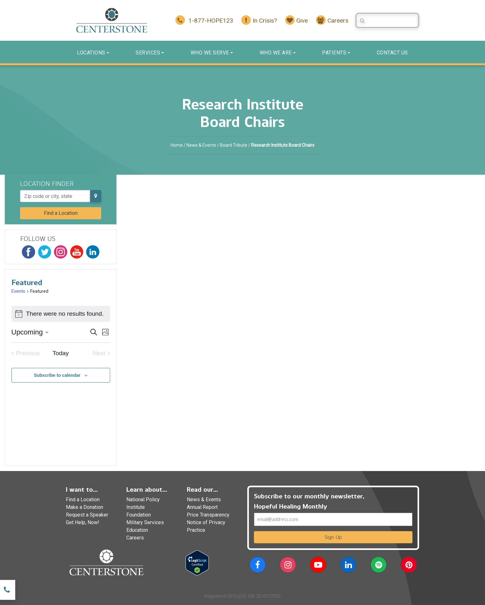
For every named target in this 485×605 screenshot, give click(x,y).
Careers (135, 538)
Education (137, 530)
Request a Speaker (87, 515)
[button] (257, 566)
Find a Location (61, 213)
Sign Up (333, 537)
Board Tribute (233, 145)
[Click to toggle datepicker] (29, 332)
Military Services (145, 522)
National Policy (143, 499)
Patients (334, 53)
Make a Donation (84, 507)
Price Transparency (208, 515)
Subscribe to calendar (57, 375)
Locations (91, 53)
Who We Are (276, 53)
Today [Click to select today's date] (61, 353)
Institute (135, 507)
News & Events (201, 145)
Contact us (392, 53)
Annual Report (202, 507)
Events (18, 291)
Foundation (138, 515)
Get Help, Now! (82, 522)
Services (148, 53)
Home (177, 145)
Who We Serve (210, 53)
